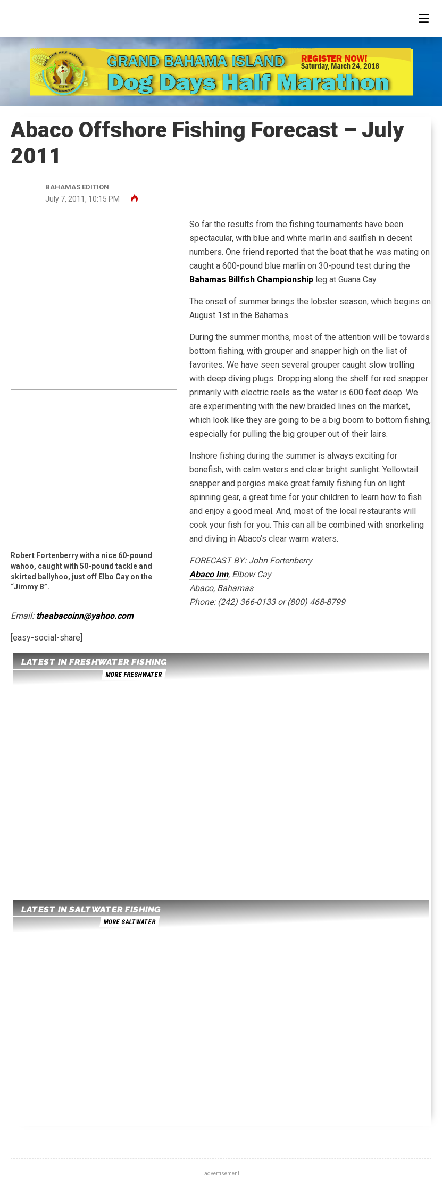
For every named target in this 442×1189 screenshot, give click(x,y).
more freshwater (133, 674)
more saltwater (129, 922)
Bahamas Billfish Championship (252, 280)
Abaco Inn (208, 574)
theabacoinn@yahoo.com (85, 616)
